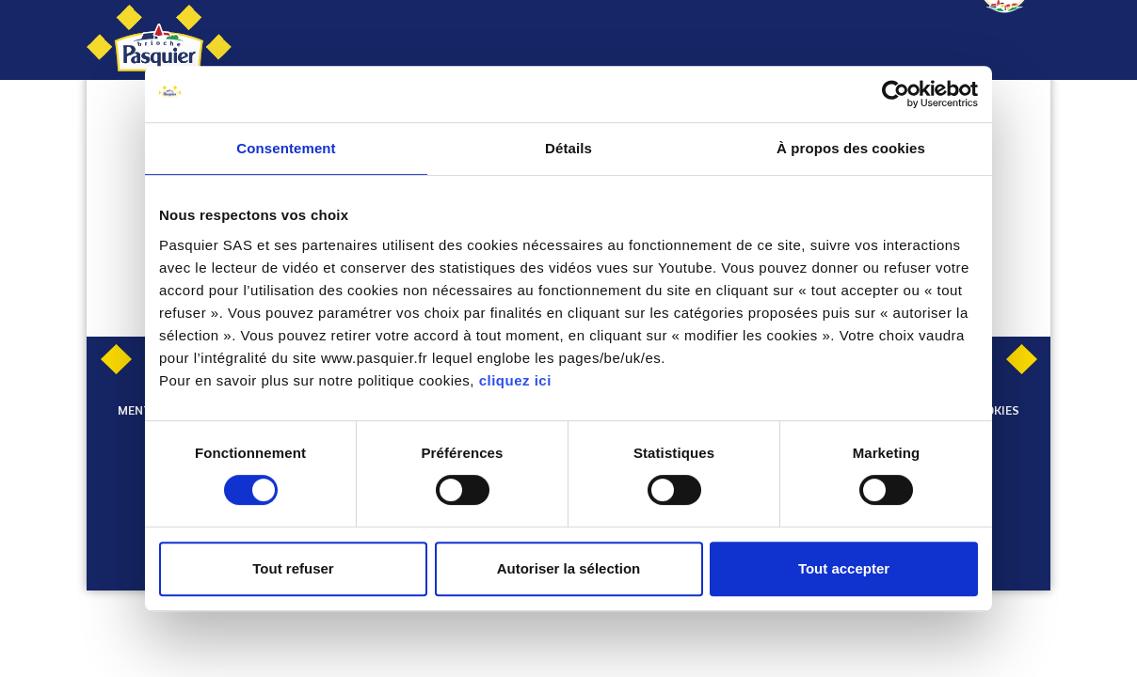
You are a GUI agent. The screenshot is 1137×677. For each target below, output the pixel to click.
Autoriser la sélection (569, 568)
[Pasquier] (159, 40)
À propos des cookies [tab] (851, 148)
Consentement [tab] (285, 148)
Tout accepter (843, 568)
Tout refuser (292, 568)
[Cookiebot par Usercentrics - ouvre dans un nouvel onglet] (895, 94)
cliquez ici (515, 380)
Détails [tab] (568, 148)
